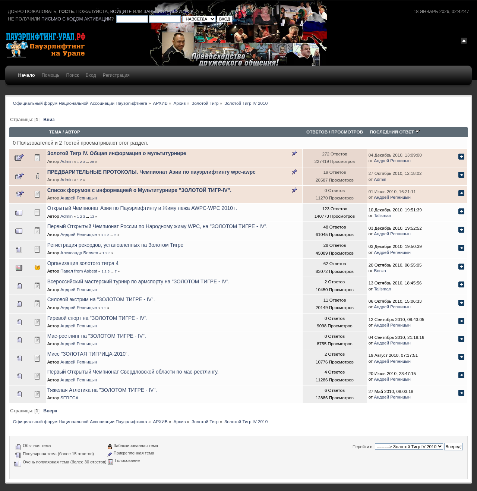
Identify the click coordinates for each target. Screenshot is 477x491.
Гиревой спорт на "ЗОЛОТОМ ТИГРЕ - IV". (97, 318)
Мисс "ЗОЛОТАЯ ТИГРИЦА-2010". (88, 354)
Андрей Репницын (392, 160)
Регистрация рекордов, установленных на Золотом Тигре (115, 245)
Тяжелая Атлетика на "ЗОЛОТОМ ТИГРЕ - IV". (102, 390)
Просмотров (347, 131)
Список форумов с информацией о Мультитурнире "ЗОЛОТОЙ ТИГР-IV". (139, 190)
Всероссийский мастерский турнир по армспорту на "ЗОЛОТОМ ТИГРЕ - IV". (138, 281)
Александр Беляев (79, 252)
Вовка (380, 270)
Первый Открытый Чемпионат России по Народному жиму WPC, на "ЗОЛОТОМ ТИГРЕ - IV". (157, 226)
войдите (121, 11)
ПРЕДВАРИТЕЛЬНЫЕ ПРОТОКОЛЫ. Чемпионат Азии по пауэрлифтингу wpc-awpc (151, 172)
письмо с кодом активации (76, 19)
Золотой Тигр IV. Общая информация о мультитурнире (116, 153)
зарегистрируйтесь (168, 11)
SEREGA (69, 397)
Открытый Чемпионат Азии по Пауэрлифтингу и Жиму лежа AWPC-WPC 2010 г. (142, 208)
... (88, 162)
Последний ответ (395, 131)
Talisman (382, 215)
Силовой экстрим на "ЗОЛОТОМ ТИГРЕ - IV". (101, 299)
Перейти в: (363, 446)
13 (92, 216)
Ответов (317, 131)
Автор (72, 131)
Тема (55, 131)
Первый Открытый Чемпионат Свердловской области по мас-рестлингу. (133, 372)
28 (92, 162)
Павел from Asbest (78, 270)
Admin (66, 161)
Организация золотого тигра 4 (83, 263)
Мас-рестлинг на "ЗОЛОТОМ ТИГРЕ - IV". (96, 336)
